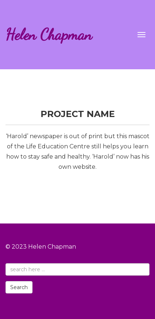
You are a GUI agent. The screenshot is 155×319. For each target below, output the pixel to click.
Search (19, 287)
